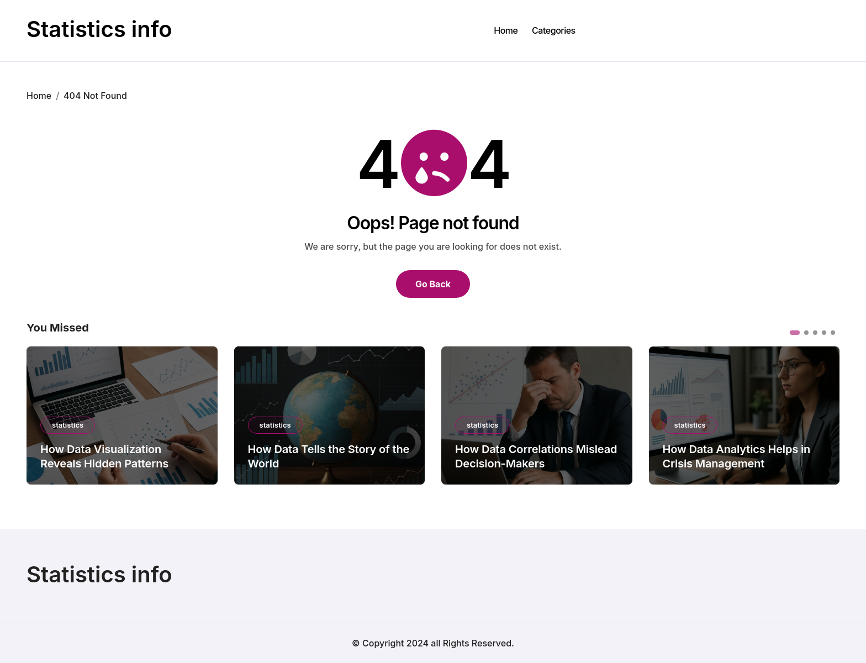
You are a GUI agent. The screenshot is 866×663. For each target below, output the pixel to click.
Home (506, 30)
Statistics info (99, 29)
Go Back (433, 284)
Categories (553, 30)
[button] (795, 332)
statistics (67, 424)
